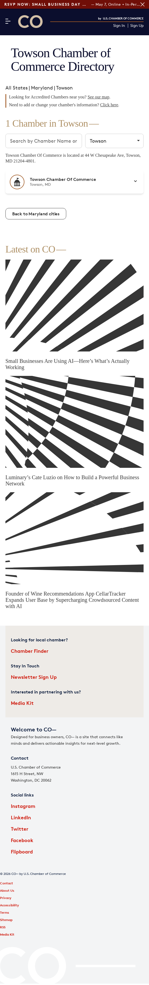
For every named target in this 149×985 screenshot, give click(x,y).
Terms (4, 912)
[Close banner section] (142, 4)
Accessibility (9, 905)
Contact (6, 883)
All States (16, 88)
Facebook (22, 840)
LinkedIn (21, 817)
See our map (98, 97)
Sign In (119, 26)
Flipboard (22, 851)
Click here (109, 105)
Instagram (23, 806)
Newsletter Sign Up (34, 677)
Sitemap (6, 920)
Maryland (42, 88)
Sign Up (137, 26)
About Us (7, 890)
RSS (2, 927)
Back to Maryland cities (35, 213)
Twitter (19, 829)
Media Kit (22, 703)
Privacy (5, 898)
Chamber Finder (29, 651)
